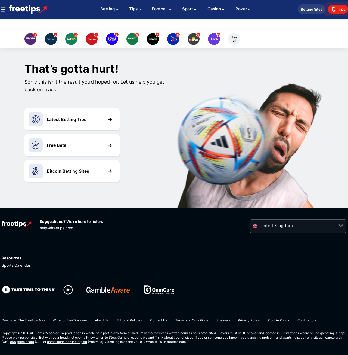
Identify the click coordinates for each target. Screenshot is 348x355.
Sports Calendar (16, 265)
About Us (102, 320)
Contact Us (158, 320)
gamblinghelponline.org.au (67, 342)
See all (234, 39)
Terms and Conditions (191, 320)
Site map (223, 320)
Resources (11, 258)
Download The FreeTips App (23, 320)
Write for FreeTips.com (70, 320)
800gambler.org (22, 342)
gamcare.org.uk (330, 337)
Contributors (306, 320)
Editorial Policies (129, 320)
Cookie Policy (278, 320)
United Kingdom (276, 225)
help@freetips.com (56, 228)
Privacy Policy (249, 320)
